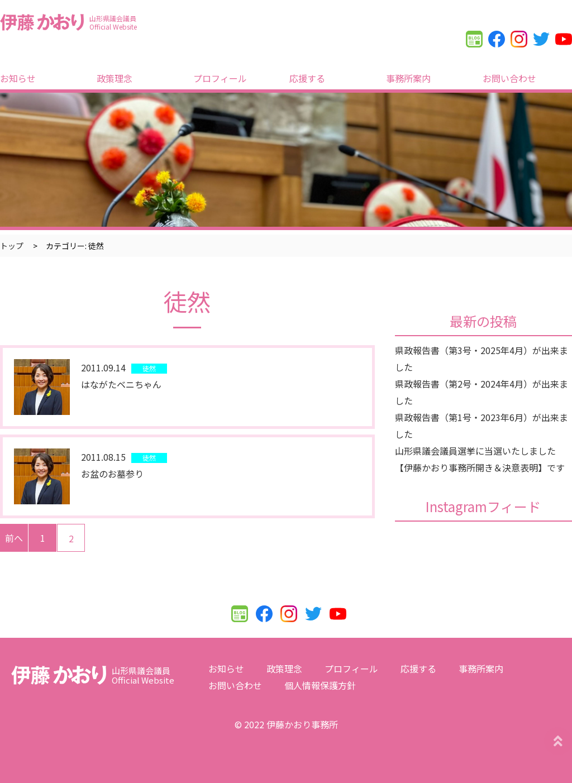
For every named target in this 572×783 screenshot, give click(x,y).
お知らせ (18, 78)
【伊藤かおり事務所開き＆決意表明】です (480, 467)
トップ (11, 245)
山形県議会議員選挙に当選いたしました (475, 450)
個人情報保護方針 (320, 685)
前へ (14, 538)
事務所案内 (408, 78)
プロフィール (220, 78)
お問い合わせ (509, 78)
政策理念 (114, 78)
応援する (307, 78)
